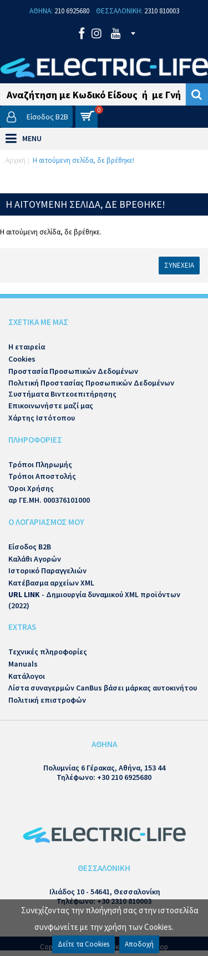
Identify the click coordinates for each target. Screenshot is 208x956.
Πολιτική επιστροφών (47, 700)
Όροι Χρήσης (31, 488)
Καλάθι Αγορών (34, 559)
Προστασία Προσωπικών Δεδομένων (73, 371)
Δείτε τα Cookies (83, 944)
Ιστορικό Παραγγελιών (47, 570)
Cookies (21, 359)
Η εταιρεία (26, 347)
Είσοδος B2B (29, 547)
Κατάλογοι (26, 676)
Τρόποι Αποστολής (42, 476)
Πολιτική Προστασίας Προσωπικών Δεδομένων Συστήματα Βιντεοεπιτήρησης (91, 388)
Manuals (23, 664)
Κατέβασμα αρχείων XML (51, 583)
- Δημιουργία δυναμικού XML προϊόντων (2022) (94, 599)
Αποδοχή (139, 944)
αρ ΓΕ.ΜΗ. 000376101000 (49, 500)
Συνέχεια (179, 265)
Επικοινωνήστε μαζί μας (50, 406)
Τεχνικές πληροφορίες (47, 652)
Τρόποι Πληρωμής (40, 464)
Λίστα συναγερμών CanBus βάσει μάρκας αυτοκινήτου (102, 688)
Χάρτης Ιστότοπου (41, 418)
